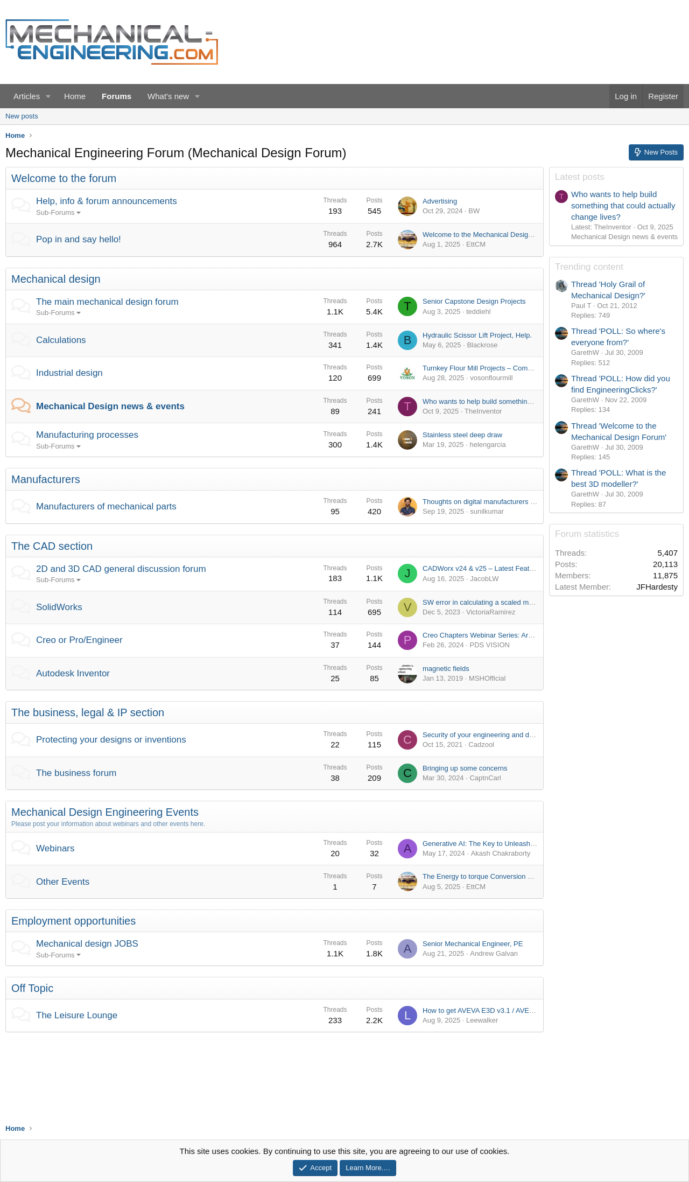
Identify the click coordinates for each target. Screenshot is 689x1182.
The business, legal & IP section (87, 712)
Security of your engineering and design (484, 735)
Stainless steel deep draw (462, 435)
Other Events (62, 882)
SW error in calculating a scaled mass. (482, 602)
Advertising (440, 201)
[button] (48, 96)
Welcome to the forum (63, 178)
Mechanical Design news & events (110, 406)
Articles (26, 96)
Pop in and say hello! (78, 239)
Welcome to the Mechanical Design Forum (488, 234)
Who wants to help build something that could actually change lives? (528, 401)
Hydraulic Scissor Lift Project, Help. (477, 335)
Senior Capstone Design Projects (474, 301)
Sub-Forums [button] (55, 212)
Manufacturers (45, 479)
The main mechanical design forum (107, 302)
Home (75, 96)
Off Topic (32, 988)
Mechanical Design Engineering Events (105, 812)
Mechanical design (56, 279)
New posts (21, 116)
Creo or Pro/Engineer (79, 640)
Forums (116, 96)
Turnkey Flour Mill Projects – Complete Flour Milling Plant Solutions (527, 368)
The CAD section (52, 546)
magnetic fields (446, 669)
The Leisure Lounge (76, 1015)
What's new (168, 96)
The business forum (76, 773)
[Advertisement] (616, 838)
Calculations (61, 340)
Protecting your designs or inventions (111, 740)
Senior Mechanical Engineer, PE (473, 944)
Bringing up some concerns (465, 768)
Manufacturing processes (87, 435)
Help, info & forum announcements (106, 201)
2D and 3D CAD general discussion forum (121, 569)
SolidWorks (59, 607)
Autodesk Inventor (73, 673)
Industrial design (69, 373)
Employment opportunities (73, 921)
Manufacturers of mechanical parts (106, 506)
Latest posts (579, 177)
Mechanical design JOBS (87, 944)
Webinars (55, 848)
